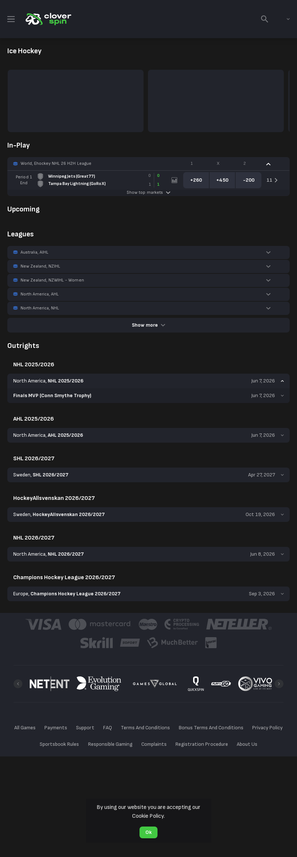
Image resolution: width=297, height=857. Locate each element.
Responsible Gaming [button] (110, 744)
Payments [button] (55, 728)
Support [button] (85, 728)
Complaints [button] (154, 744)
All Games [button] (25, 728)
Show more (148, 325)
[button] (148, 163)
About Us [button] (247, 744)
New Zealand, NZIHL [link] (40, 266)
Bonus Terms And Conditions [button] (211, 728)
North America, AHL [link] (40, 294)
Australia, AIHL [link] (34, 252)
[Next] (279, 683)
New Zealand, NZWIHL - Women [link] (52, 280)
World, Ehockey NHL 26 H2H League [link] (56, 163)
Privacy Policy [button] (267, 728)
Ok (148, 832)
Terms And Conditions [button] (145, 728)
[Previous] (18, 683)
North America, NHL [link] (40, 308)
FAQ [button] (107, 728)
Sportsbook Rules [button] (59, 744)
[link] (47, 19)
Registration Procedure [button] (201, 744)
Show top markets (148, 192)
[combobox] (283, 19)
